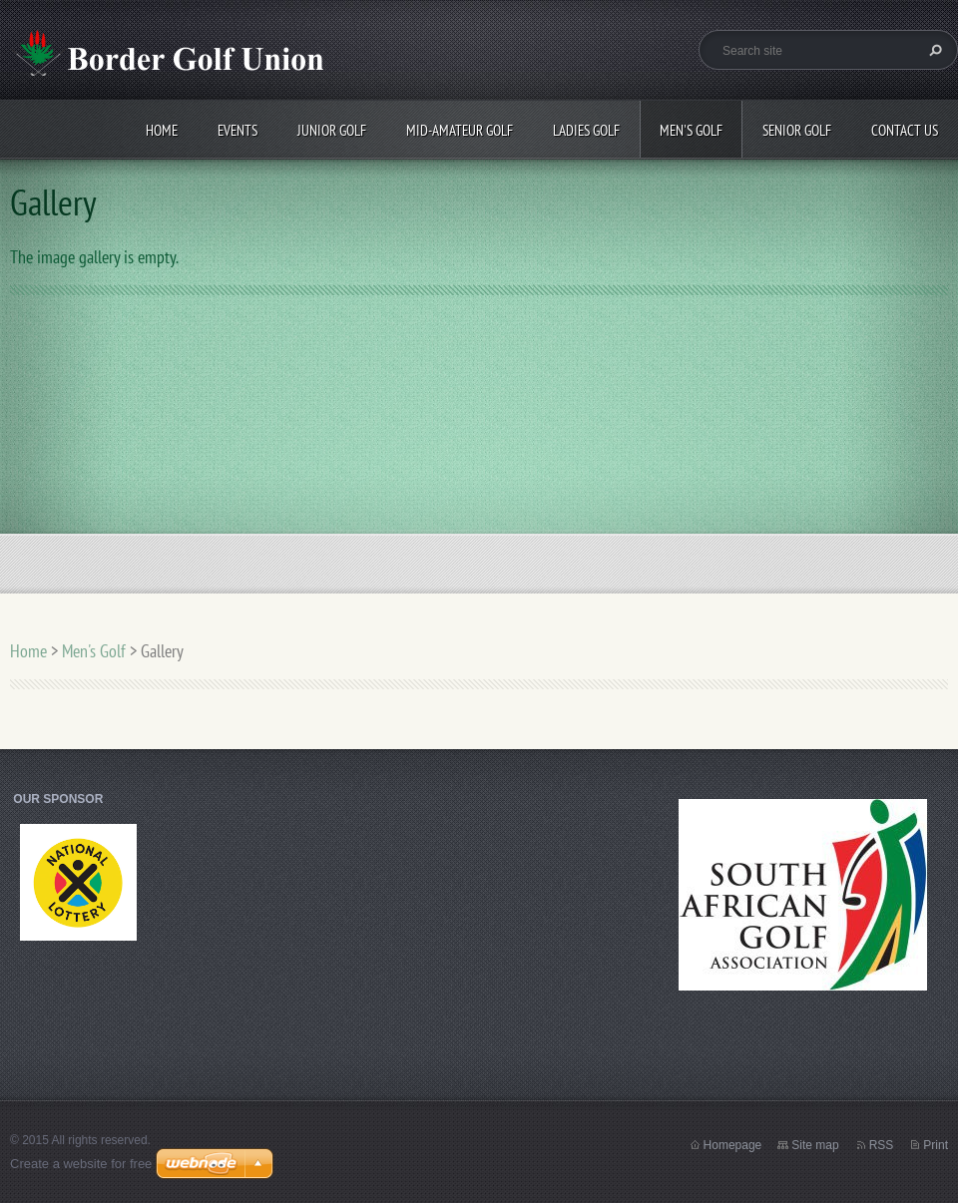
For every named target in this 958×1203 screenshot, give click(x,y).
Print (935, 1145)
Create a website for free (81, 1163)
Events (237, 130)
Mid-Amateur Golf (459, 130)
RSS (881, 1145)
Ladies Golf (586, 130)
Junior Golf (331, 130)
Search (933, 50)
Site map (814, 1145)
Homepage (733, 1145)
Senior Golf (796, 130)
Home (162, 130)
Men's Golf (691, 130)
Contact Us (904, 130)
